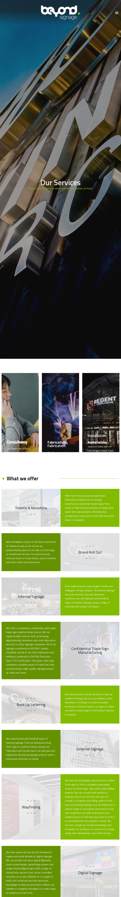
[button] (116, 12)
